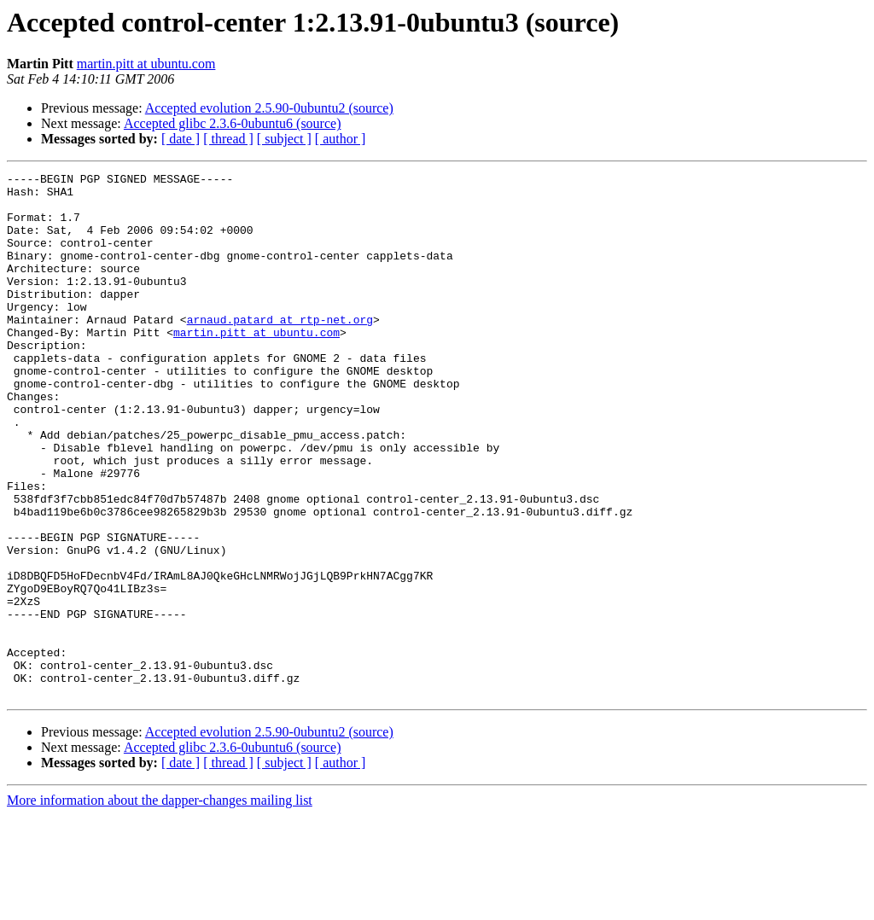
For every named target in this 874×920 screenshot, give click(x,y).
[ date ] (180, 138)
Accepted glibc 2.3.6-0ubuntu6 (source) (232, 123)
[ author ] (340, 138)
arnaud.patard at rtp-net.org (280, 350)
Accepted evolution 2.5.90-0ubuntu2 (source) (269, 108)
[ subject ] (284, 138)
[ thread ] (228, 138)
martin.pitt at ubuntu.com (146, 63)
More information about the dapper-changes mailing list (159, 905)
